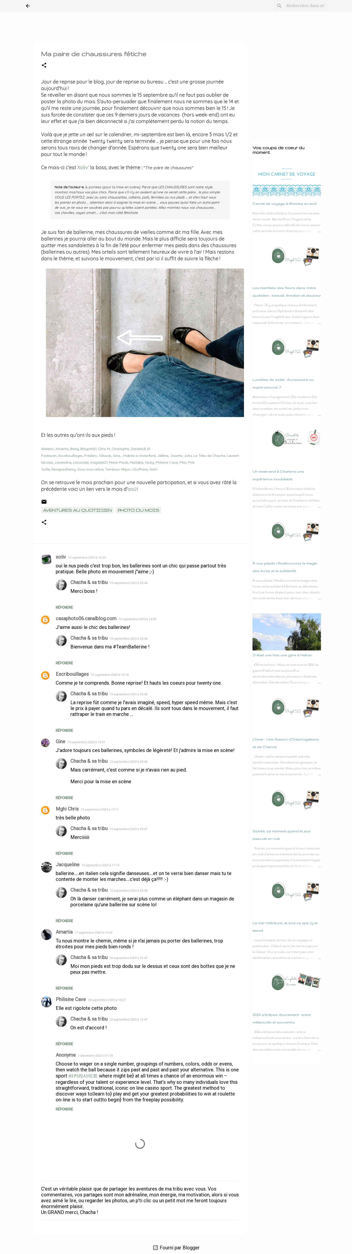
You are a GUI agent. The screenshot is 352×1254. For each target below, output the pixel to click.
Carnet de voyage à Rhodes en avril (285, 204)
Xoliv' (83, 167)
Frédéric (91, 454)
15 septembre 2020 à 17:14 (100, 864)
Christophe (120, 447)
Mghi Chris (67, 807)
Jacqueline (67, 863)
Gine (116, 454)
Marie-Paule (118, 461)
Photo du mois (138, 508)
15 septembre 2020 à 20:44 (128, 581)
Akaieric (47, 447)
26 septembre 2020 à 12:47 (128, 956)
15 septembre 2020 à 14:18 (110, 673)
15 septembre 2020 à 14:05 (137, 617)
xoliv (61, 555)
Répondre (64, 606)
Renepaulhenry (64, 468)
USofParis (140, 468)
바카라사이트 (83, 1074)
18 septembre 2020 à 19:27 (107, 998)
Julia (188, 454)
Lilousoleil (80, 461)
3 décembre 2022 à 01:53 (95, 1054)
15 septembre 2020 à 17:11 (100, 808)
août (133, 487)
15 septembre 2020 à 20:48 (128, 889)
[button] (44, 65)
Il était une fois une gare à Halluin (282, 655)
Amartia (61, 447)
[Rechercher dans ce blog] (301, 6)
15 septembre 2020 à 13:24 (87, 556)
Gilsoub (105, 454)
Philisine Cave (167, 461)
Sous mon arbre (90, 468)
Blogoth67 (88, 447)
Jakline (162, 454)
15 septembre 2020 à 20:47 (128, 827)
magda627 (98, 461)
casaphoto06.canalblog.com (86, 617)
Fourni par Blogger (176, 1246)
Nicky (149, 461)
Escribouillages (70, 454)
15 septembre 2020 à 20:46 (128, 693)
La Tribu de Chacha (209, 454)
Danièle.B (138, 447)
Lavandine (63, 461)
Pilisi (182, 461)
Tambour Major (117, 468)
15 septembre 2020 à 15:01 (86, 740)
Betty (74, 447)
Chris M (104, 447)
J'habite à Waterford (138, 454)
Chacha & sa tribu (89, 581)
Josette (176, 454)
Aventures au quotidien (77, 508)
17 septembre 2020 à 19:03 (93, 931)
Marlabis (136, 461)
